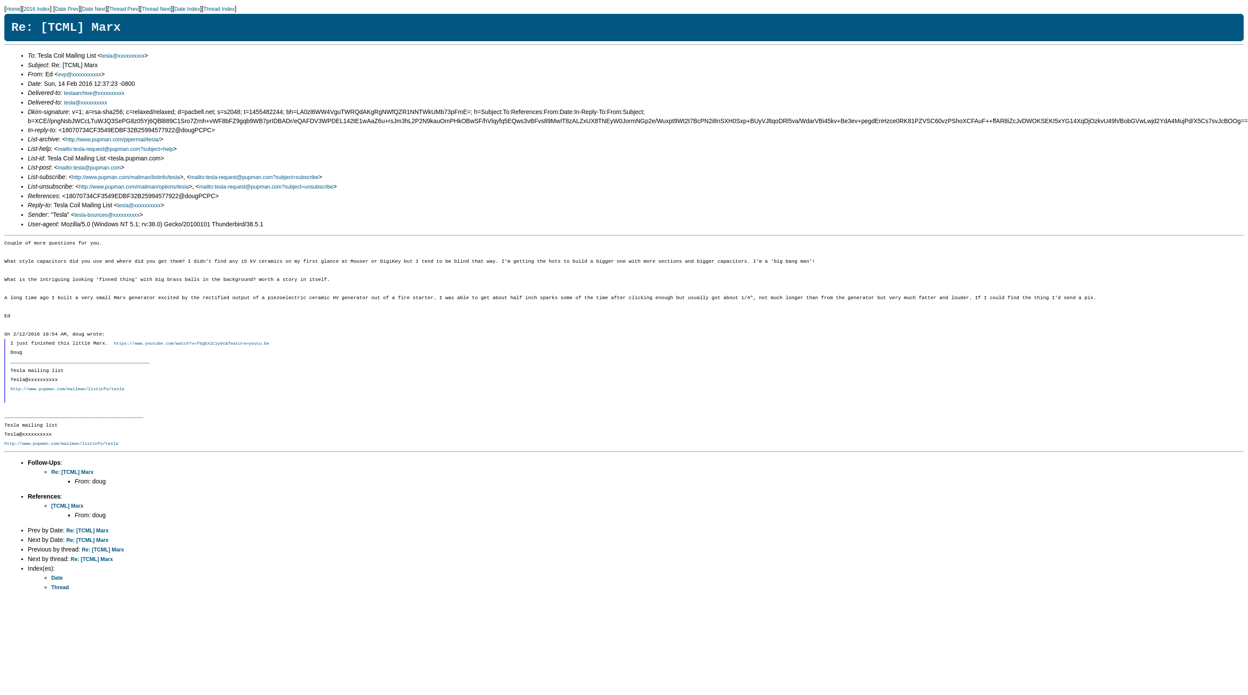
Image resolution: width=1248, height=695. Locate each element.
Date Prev (67, 9)
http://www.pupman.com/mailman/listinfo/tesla (126, 177)
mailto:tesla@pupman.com (89, 168)
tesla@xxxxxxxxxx (123, 56)
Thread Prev (123, 9)
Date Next (93, 9)
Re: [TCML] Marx (72, 473)
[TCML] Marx (67, 506)
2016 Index (36, 9)
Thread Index (219, 9)
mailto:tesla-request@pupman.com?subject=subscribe (254, 177)
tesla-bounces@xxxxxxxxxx (107, 215)
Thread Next (156, 9)
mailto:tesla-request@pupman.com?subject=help (115, 149)
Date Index (187, 9)
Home (13, 9)
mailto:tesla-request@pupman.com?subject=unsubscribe (266, 187)
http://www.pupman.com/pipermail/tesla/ (113, 140)
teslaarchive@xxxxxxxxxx (94, 93)
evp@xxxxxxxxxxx (80, 75)
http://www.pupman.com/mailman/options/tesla (134, 187)
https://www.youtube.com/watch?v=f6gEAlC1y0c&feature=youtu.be (191, 344)
